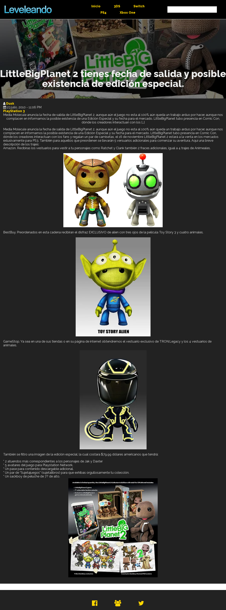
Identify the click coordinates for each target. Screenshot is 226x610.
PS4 (103, 12)
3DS (117, 6)
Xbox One (127, 12)
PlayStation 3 (14, 111)
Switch (139, 6)
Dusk (10, 103)
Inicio (95, 6)
